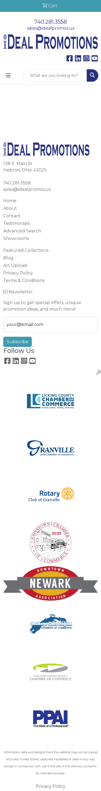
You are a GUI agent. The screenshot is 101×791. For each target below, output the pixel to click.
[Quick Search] (55, 75)
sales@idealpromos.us (50, 28)
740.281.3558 (50, 22)
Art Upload (15, 265)
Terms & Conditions (23, 280)
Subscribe (17, 341)
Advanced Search (22, 230)
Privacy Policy (18, 273)
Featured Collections (25, 250)
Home (9, 200)
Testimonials (16, 223)
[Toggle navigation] (8, 75)
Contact (11, 215)
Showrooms (16, 238)
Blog (8, 257)
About (10, 208)
